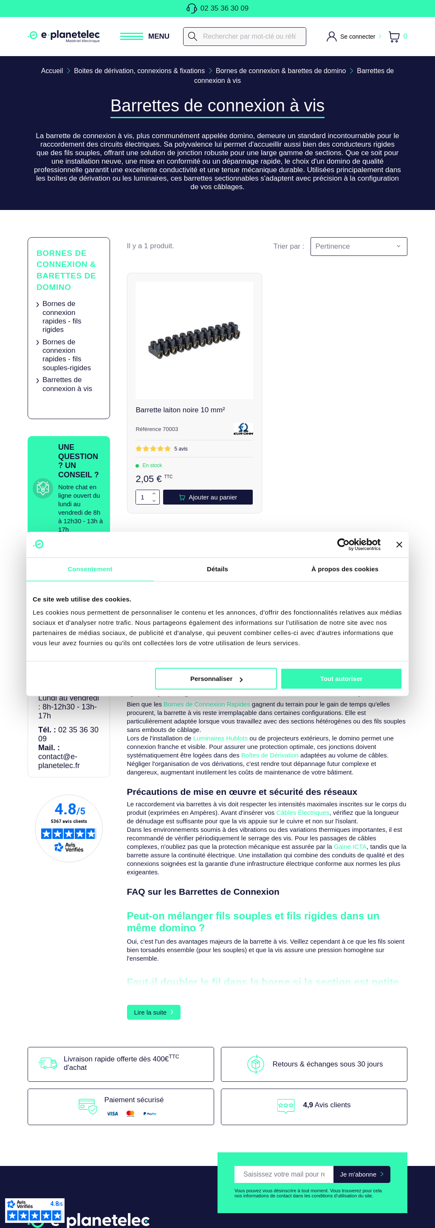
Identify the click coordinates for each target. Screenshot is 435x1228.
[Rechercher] (244, 36)
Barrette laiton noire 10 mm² (181, 410)
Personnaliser (216, 678)
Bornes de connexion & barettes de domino (66, 270)
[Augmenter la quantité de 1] (154, 493)
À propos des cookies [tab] (345, 569)
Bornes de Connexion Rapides (207, 704)
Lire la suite (150, 1067)
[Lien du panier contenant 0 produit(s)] (397, 37)
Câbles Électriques (302, 813)
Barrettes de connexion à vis (67, 384)
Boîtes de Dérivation (270, 755)
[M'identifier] (354, 36)
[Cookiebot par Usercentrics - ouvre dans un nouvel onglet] (343, 544)
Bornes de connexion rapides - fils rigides (62, 317)
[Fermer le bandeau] (399, 544)
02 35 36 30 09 (217, 8)
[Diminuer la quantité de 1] (154, 501)
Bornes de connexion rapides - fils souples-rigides (66, 355)
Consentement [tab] (90, 569)
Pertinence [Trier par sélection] (332, 246)
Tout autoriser (341, 678)
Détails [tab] (217, 569)
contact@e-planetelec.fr (59, 761)
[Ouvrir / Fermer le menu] (144, 36)
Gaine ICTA (350, 847)
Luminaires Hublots (220, 738)
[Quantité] (142, 497)
